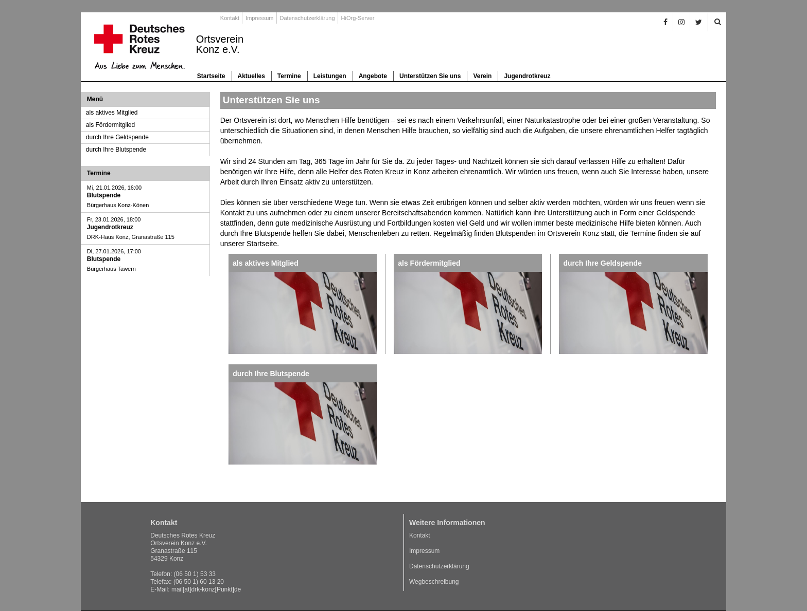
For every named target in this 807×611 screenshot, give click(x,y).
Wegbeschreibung (434, 581)
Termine (289, 76)
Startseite (211, 76)
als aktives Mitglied (112, 112)
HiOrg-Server (358, 18)
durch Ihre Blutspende (116, 149)
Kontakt (229, 18)
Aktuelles (251, 76)
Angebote (373, 76)
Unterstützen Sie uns (430, 76)
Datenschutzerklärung (307, 18)
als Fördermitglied (110, 124)
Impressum (259, 18)
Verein (482, 76)
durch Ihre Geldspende (117, 137)
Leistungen (329, 76)
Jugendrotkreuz (527, 76)
